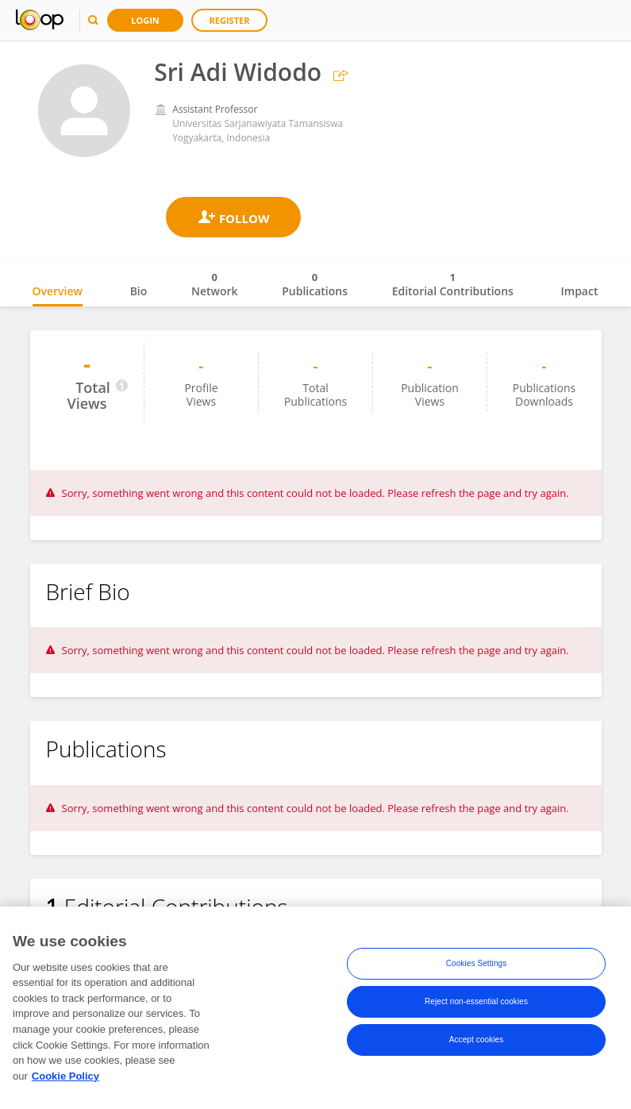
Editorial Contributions (453, 284)
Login (145, 20)
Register (230, 20)
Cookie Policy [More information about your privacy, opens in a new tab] (65, 1077)
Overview (58, 290)
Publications (315, 284)
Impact (579, 290)
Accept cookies (476, 1040)
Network (214, 284)
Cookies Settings (476, 964)
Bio (139, 290)
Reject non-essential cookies (476, 1002)
